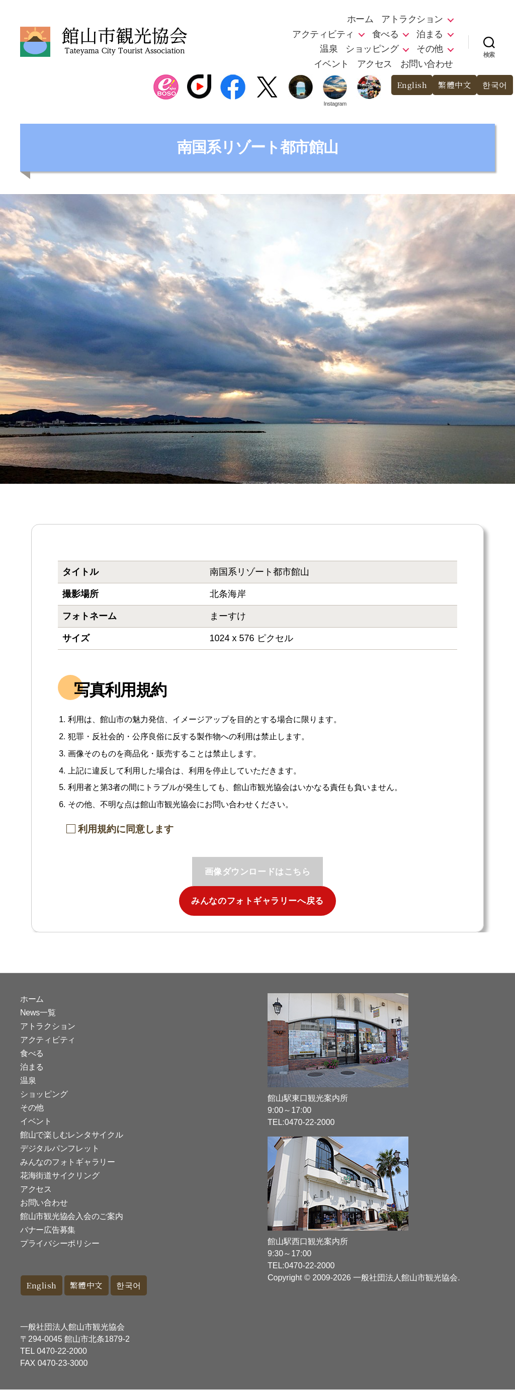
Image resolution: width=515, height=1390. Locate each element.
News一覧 (37, 1012)
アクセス (374, 64)
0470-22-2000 (62, 1351)
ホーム (360, 19)
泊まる (429, 34)
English (406, 85)
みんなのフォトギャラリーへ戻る (257, 901)
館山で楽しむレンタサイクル (71, 1135)
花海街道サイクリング (59, 1175)
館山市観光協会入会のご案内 (71, 1216)
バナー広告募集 (47, 1230)
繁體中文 (452, 85)
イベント (331, 64)
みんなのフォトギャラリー (67, 1162)
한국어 (494, 85)
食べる (385, 34)
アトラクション (412, 19)
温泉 (328, 49)
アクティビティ (323, 34)
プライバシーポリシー (59, 1243)
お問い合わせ (426, 64)
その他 (429, 49)
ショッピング (372, 49)
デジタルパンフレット (59, 1148)
